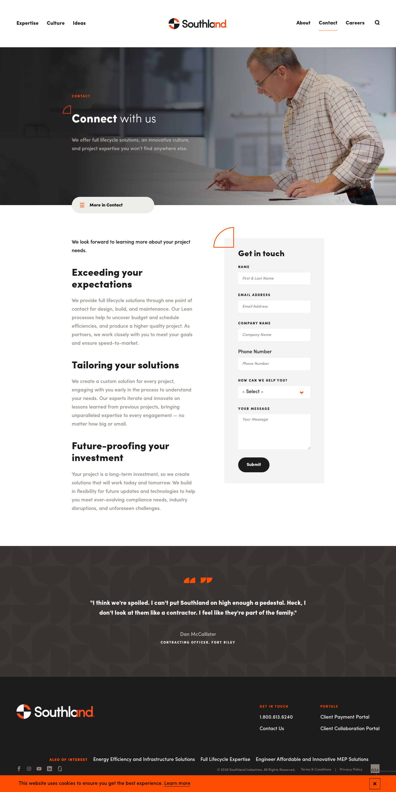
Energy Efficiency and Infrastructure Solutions (144, 759)
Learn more (177, 783)
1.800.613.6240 (276, 717)
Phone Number (255, 352)
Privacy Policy (351, 769)
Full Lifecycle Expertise (225, 759)
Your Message (254, 409)
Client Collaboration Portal (350, 729)
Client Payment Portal (344, 717)
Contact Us (272, 729)
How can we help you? (263, 380)
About (303, 23)
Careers (355, 23)
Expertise (27, 23)
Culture (56, 23)
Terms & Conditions (316, 769)
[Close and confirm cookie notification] (374, 783)
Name (244, 267)
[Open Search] (376, 22)
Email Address (254, 295)
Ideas (79, 23)
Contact (328, 23)
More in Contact (106, 205)
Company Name (254, 323)
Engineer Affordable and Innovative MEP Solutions (312, 759)
